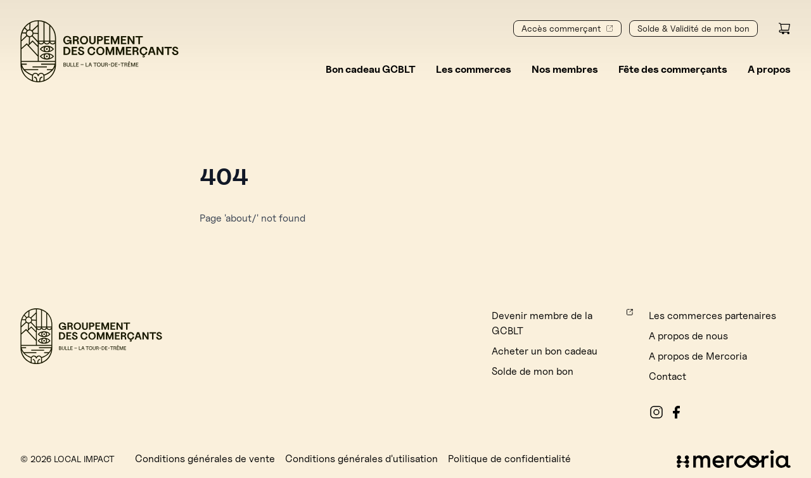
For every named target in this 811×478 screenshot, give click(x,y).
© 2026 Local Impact (67, 458)
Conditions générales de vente (205, 459)
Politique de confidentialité (509, 459)
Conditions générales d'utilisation (361, 459)
